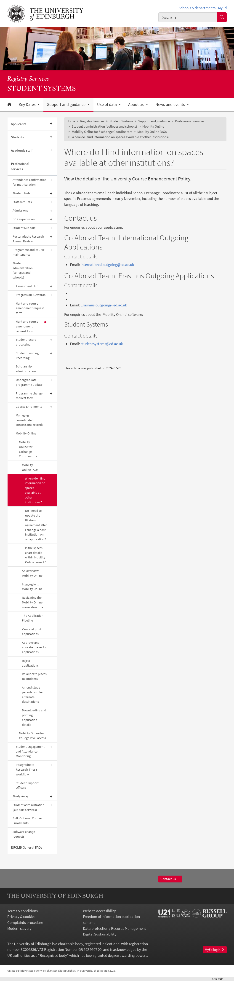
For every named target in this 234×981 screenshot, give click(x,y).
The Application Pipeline (32, 618)
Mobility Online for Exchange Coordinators (28, 449)
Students (17, 137)
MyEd (222, 7)
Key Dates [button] (28, 104)
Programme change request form (29, 395)
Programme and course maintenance (29, 252)
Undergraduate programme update (29, 382)
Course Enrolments (29, 407)
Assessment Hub (27, 286)
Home (70, 121)
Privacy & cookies (21, 916)
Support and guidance (154, 121)
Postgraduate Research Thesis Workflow (26, 769)
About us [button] (136, 104)
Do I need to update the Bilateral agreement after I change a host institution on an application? (36, 525)
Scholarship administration (26, 368)
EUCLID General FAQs (26, 847)
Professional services (20, 166)
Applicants (18, 124)
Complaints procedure (25, 922)
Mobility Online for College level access (32, 735)
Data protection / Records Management (114, 928)
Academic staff (21, 150)
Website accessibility (99, 910)
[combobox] (187, 17)
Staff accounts (22, 202)
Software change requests (24, 834)
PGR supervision (24, 219)
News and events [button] (170, 104)
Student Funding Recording (27, 355)
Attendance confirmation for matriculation (30, 182)
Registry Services (28, 79)
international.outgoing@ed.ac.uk (107, 264)
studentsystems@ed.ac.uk (102, 343)
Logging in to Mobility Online (32, 586)
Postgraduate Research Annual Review (28, 238)
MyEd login (215, 949)
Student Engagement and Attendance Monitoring (30, 751)
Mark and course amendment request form (30, 308)
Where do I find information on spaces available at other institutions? (35, 490)
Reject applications (30, 663)
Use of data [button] (107, 104)
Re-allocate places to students (34, 676)
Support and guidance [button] (66, 104)
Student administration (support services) (28, 807)
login (219, 978)
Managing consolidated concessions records (29, 420)
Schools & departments (196, 7)
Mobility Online (26, 433)
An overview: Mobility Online (32, 573)
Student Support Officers (27, 785)
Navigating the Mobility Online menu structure (32, 602)
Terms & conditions (22, 910)
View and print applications (31, 631)
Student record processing (26, 342)
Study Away (21, 796)
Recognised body (53, 955)
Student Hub (21, 193)
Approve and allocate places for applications (34, 647)
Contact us (170, 878)
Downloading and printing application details (34, 717)
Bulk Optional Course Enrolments (27, 820)
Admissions (20, 210)
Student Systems (121, 121)
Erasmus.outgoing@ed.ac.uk (104, 305)
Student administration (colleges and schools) (23, 270)
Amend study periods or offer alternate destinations (32, 694)
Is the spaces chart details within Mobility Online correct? (35, 555)
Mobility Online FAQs (30, 467)
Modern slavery (19, 928)
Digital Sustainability (99, 934)
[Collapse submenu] (53, 166)
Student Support (24, 228)
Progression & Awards (30, 295)
